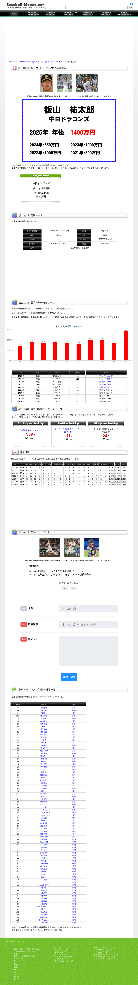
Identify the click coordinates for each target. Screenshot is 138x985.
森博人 (43, 791)
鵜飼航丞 (43, 890)
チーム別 (58, 947)
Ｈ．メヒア (44, 804)
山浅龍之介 (44, 837)
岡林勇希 (43, 896)
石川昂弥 (43, 839)
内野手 (74, 839)
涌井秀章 (43, 802)
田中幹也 (43, 850)
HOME (12, 62)
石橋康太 (43, 821)
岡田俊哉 (43, 729)
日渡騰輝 (43, 831)
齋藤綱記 (43, 745)
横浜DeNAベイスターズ (63, 956)
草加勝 (43, 740)
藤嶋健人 (43, 778)
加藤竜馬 (43, 901)
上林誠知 (43, 888)
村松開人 (43, 874)
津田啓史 (43, 855)
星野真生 (43, 872)
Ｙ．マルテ (44, 810)
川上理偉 (43, 845)
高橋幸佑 (43, 753)
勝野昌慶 (43, 732)
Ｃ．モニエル (44, 920)
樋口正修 (43, 866)
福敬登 (43, 772)
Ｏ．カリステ (44, 882)
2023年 (16, 974)
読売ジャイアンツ (61, 950)
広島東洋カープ (60, 959)
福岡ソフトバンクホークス (105, 947)
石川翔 (43, 710)
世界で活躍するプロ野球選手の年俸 (32, 13)
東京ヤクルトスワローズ (64, 961)
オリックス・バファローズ (105, 959)
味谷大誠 (43, 834)
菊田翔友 (43, 737)
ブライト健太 (44, 915)
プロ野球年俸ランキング (30, 430)
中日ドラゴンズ (57, 62)
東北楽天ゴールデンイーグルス (107, 954)
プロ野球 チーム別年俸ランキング (32, 62)
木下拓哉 (43, 829)
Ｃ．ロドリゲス (43, 885)
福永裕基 (43, 869)
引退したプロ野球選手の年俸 (124, 13)
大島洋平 (43, 893)
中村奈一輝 (44, 864)
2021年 (16, 979)
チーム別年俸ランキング (87, 13)
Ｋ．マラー (44, 807)
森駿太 (43, 877)
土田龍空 (43, 858)
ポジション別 (18, 958)
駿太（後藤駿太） (43, 906)
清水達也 (43, 748)
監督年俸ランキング (106, 13)
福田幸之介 (44, 775)
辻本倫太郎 (44, 853)
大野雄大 (43, 727)
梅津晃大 (43, 721)
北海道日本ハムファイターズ (106, 956)
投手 (74, 708)
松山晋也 (43, 786)
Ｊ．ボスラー (44, 923)
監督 (15, 954)
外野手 (74, 888)
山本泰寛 (43, 880)
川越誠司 (43, 904)
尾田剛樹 (43, 898)
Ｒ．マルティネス (43, 815)
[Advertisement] (69, 38)
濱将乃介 (43, 909)
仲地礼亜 (43, 759)
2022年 (16, 977)
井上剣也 (43, 716)
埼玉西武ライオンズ (103, 952)
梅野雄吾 (43, 724)
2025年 (16, 970)
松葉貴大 (43, 783)
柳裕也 (43, 796)
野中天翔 (43, 764)
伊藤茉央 (43, 713)
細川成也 (43, 917)
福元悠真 (43, 912)
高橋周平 (43, 847)
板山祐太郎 (44, 842)
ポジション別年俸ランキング (69, 13)
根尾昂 (43, 761)
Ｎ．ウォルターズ (43, 812)
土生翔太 (43, 769)
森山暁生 (43, 794)
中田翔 (43, 861)
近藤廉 (43, 743)
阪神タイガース (106, 382)
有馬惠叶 (43, 708)
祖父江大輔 (44, 751)
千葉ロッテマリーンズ (104, 950)
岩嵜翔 (43, 718)
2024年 (16, 972)
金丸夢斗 (43, 735)
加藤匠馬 (43, 826)
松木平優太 (44, 780)
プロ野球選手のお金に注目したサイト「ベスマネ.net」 (14, 13)
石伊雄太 (43, 818)
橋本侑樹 (43, 767)
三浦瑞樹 (43, 788)
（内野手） (68, 432)
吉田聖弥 (43, 799)
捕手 (74, 818)
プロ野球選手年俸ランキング (51, 13)
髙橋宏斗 (43, 756)
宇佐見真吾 (44, 823)
